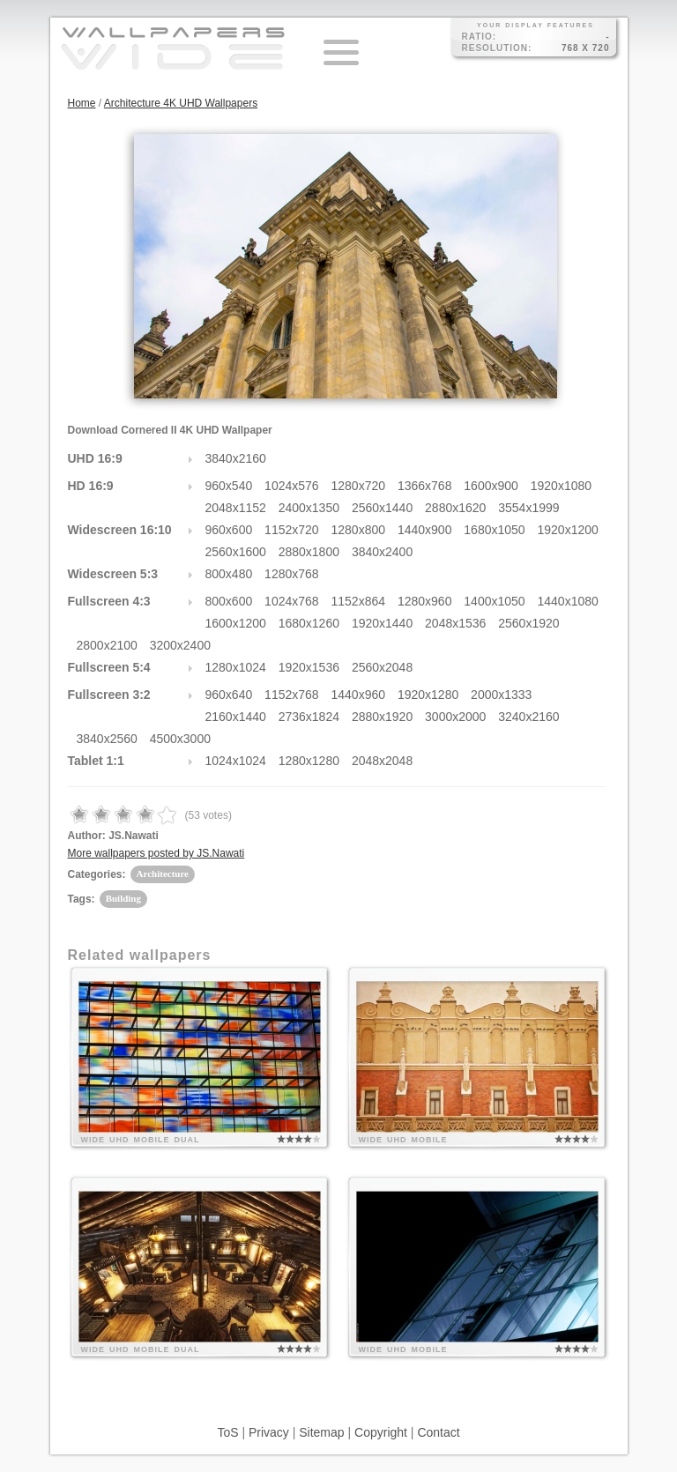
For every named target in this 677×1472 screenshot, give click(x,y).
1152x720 (291, 530)
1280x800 (358, 530)
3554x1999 (528, 508)
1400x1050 (494, 601)
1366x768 (425, 486)
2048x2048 (382, 761)
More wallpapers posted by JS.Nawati (156, 853)
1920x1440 (382, 623)
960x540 (229, 486)
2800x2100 (107, 645)
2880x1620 (455, 508)
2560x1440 (382, 508)
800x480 (229, 574)
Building (123, 898)
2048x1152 (235, 508)
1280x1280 (309, 761)
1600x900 (491, 486)
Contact (438, 1432)
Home (82, 103)
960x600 (229, 530)
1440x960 (358, 695)
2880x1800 (309, 552)
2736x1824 (309, 717)
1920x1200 (568, 530)
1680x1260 (309, 623)
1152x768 (291, 695)
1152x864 (358, 601)
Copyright (380, 1432)
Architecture (163, 873)
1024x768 (291, 601)
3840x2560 (107, 739)
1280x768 (291, 574)
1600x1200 (235, 623)
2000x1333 (501, 695)
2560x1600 (235, 552)
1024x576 (291, 486)
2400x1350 (309, 508)
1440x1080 (568, 601)
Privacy (269, 1432)
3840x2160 (235, 458)
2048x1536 (455, 623)
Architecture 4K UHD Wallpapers (180, 103)
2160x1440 (235, 717)
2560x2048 (382, 667)
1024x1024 (235, 761)
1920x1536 (309, 667)
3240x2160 (528, 717)
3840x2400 (382, 552)
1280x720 (358, 486)
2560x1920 (528, 623)
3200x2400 (180, 645)
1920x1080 (561, 486)
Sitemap (321, 1432)
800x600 (229, 601)
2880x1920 (382, 717)
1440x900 (425, 530)
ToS (227, 1432)
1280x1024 (235, 667)
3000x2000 (455, 717)
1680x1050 (494, 530)
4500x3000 (180, 739)
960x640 (229, 695)
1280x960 (425, 601)
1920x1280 (428, 695)
